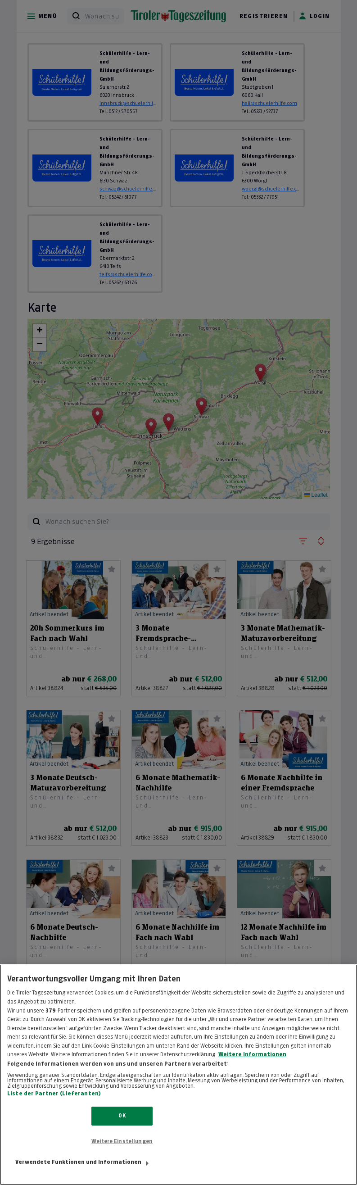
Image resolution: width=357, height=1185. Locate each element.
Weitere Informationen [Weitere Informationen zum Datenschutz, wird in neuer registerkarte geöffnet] (252, 1064)
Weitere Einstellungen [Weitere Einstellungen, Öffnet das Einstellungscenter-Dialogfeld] (122, 1150)
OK (121, 1125)
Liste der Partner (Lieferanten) (54, 1103)
